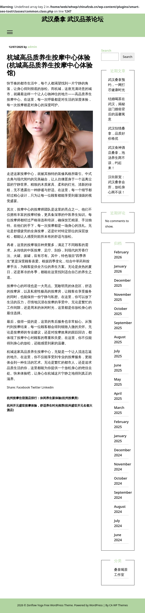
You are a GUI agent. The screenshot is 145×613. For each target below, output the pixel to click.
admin (32, 47)
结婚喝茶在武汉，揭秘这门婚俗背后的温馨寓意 (116, 109)
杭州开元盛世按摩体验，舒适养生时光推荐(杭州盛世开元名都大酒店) (49, 407)
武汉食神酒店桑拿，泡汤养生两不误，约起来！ (116, 157)
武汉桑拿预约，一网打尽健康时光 (116, 84)
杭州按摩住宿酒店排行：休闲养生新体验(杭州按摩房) (42, 398)
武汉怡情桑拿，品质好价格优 (116, 133)
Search (106, 50)
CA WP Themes (118, 605)
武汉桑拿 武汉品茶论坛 (72, 19)
